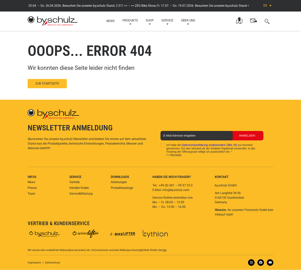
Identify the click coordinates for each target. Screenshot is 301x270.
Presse (32, 188)
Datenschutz (52, 262)
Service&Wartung (81, 194)
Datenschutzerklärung (195, 145)
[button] (267, 21)
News (110, 21)
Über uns (188, 22)
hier (164, 250)
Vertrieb (74, 182)
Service (167, 22)
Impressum (34, 262)
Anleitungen (119, 182)
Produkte (130, 22)
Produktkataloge (122, 188)
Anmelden (245, 136)
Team (31, 194)
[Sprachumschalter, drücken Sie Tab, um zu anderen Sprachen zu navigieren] (267, 5)
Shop (150, 22)
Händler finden (79, 188)
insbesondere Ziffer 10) (223, 145)
